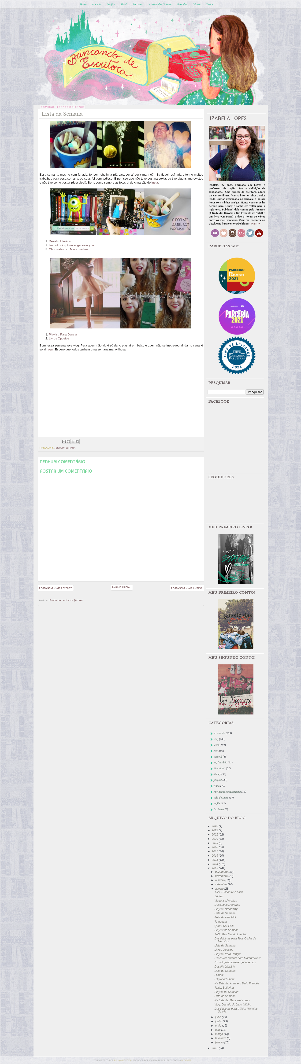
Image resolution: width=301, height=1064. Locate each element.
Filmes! (218, 975)
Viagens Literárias (225, 900)
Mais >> (255, 223)
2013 (215, 868)
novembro (221, 876)
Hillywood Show (224, 979)
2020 (215, 838)
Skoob (123, 4)
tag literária (220, 762)
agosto (219, 888)
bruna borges (122, 1060)
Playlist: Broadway (225, 909)
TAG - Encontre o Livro (228, 892)
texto (216, 745)
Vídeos (197, 4)
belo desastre (221, 797)
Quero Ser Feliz (224, 926)
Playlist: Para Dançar (63, 334)
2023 (215, 826)
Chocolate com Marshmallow (68, 249)
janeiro (219, 1042)
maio (218, 1025)
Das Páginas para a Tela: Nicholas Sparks (235, 1010)
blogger (186, 1060)
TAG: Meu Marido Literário (230, 934)
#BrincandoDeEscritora (227, 791)
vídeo (217, 786)
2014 (215, 864)
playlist (218, 780)
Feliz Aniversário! (225, 917)
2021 (215, 834)
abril (218, 1029)
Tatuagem (220, 921)
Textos (209, 4)
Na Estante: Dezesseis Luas (232, 1000)
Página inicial (121, 587)
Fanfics (111, 4)
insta (155, 182)
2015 (215, 860)
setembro (221, 884)
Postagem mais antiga (187, 588)
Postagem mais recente (55, 588)
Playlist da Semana (226, 930)
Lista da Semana (224, 913)
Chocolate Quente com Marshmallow (237, 958)
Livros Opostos (59, 338)
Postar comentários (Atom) (65, 600)
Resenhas (182, 4)
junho (219, 1021)
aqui (50, 349)
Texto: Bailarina (224, 987)
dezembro (221, 871)
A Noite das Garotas (160, 4)
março (219, 1034)
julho (218, 1017)
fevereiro (221, 1038)
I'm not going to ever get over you (71, 245)
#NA (216, 750)
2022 (215, 830)
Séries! (218, 896)
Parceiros (138, 4)
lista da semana (65, 447)
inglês (217, 803)
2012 (215, 1048)
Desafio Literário (60, 241)
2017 (215, 851)
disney (217, 774)
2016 (215, 855)
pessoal (218, 756)
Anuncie (96, 4)
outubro (220, 880)
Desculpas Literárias (227, 904)
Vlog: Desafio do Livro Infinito (232, 1004)
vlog (216, 739)
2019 (215, 843)
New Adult (219, 768)
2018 (215, 847)
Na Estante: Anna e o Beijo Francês (236, 983)
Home (83, 4)
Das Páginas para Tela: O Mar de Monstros (235, 940)
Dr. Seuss (219, 809)
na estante (219, 733)
